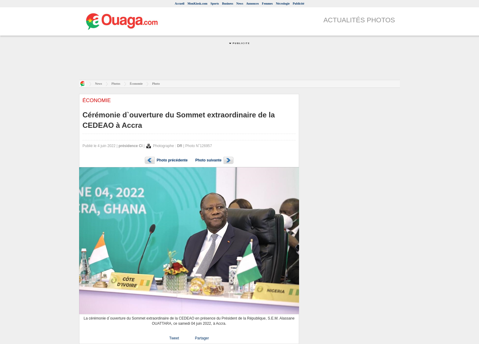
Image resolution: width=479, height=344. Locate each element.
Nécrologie (283, 3)
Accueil (180, 3)
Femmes (267, 3)
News (239, 3)
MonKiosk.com (197, 3)
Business (227, 3)
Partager (202, 338)
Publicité (298, 3)
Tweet (174, 338)
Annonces (252, 3)
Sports (214, 3)
